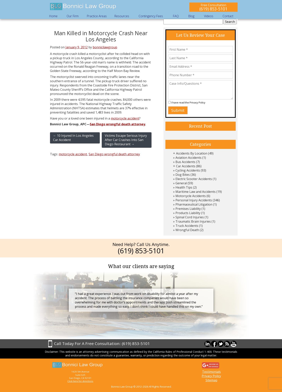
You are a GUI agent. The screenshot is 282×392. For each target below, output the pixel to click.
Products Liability (187, 213)
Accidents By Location (191, 153)
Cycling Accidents (187, 170)
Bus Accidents (185, 162)
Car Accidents (185, 166)
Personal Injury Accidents (193, 200)
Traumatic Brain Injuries (193, 221)
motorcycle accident (125, 118)
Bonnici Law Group (83, 6)
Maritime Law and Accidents (195, 192)
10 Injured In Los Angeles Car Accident (73, 137)
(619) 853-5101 (213, 9)
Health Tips (183, 187)
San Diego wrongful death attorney (117, 124)
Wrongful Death (187, 230)
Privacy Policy (197, 102)
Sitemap (211, 380)
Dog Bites (182, 175)
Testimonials (211, 372)
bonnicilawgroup (105, 47)
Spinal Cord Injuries (189, 217)
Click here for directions (80, 381)
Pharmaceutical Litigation (193, 204)
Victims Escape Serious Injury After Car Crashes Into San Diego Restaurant (126, 139)
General (181, 183)
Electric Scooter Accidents (193, 179)
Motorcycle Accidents (190, 196)
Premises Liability (188, 209)
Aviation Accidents (188, 157)
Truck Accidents (186, 226)
